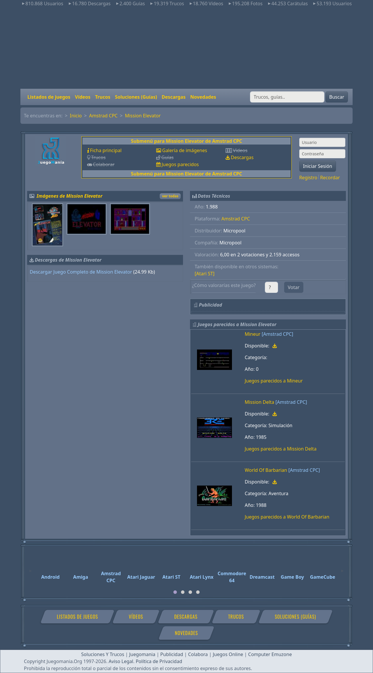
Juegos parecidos (180, 164)
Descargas (174, 97)
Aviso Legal (121, 661)
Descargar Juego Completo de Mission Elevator (81, 272)
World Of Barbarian (266, 470)
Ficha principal (106, 150)
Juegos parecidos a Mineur (274, 381)
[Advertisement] (186, 48)
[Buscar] (287, 96)
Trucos (102, 97)
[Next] (342, 568)
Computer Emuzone (270, 654)
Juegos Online (228, 654)
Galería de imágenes (184, 150)
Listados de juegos (48, 97)
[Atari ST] (204, 273)
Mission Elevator (143, 115)
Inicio (76, 115)
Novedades (203, 97)
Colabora (198, 654)
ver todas (170, 196)
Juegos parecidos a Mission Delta (280, 449)
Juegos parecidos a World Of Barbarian (287, 517)
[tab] (175, 592)
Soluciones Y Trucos (102, 654)
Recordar (330, 177)
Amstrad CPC (103, 115)
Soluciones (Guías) (136, 97)
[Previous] (31, 568)
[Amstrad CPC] (277, 334)
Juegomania (142, 654)
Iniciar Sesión (317, 166)
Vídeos (82, 97)
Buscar (336, 97)
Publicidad (171, 654)
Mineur (253, 334)
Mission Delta (259, 402)
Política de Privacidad (159, 661)
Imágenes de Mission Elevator (70, 196)
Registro (308, 177)
